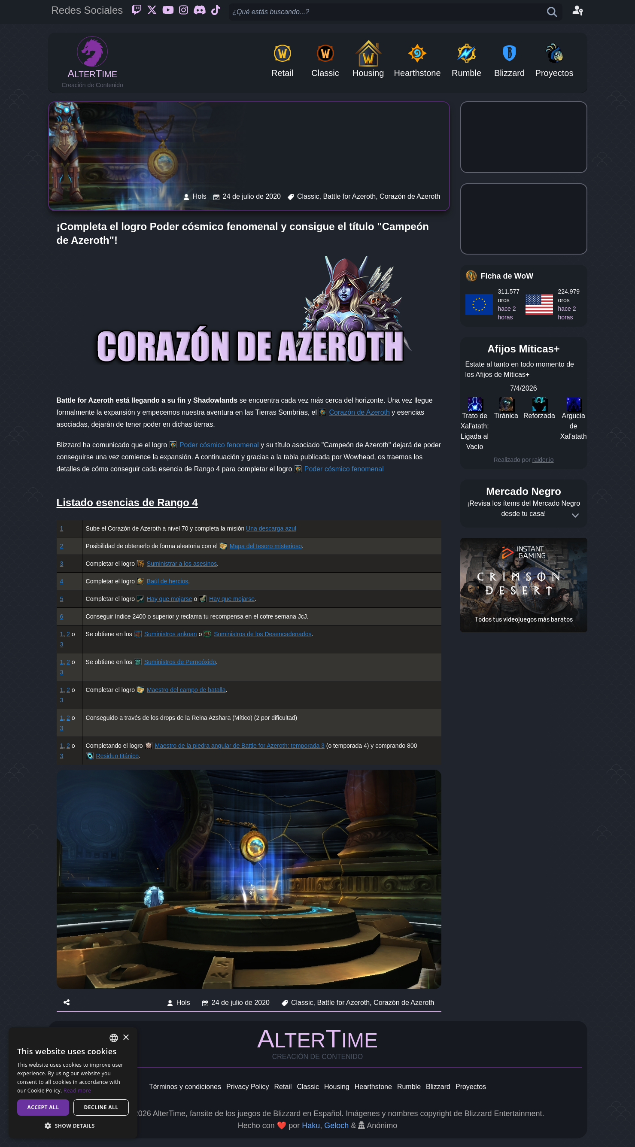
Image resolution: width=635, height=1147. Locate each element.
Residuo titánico (117, 756)
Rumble (409, 1086)
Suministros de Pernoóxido (180, 661)
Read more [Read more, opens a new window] (77, 1090)
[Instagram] (183, 12)
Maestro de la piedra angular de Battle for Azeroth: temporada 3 (240, 745)
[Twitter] (152, 12)
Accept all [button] (43, 1107)
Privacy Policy (247, 1086)
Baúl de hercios (167, 581)
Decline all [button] (101, 1107)
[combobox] (113, 1038)
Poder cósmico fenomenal (219, 445)
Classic (308, 1086)
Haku (311, 1125)
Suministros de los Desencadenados (262, 634)
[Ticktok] (215, 12)
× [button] (125, 1038)
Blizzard (438, 1086)
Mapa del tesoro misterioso (266, 546)
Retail (283, 1086)
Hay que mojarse (169, 598)
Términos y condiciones (185, 1086)
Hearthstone (373, 1086)
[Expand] (575, 515)
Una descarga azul (271, 528)
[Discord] (199, 12)
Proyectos (471, 1086)
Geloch (336, 1125)
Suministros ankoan (170, 634)
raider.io (543, 459)
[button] (73, 1125)
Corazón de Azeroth (359, 412)
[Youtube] (168, 12)
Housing (336, 1086)
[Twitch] (136, 12)
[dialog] (73, 1082)
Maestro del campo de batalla (186, 689)
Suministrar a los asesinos (182, 563)
